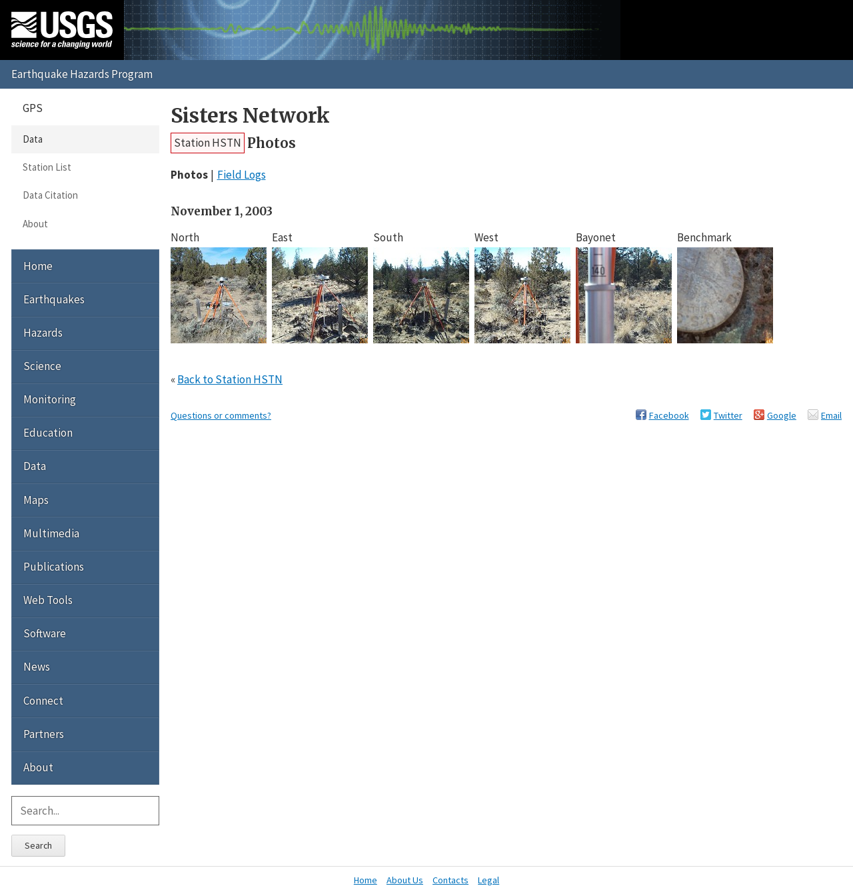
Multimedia (51, 533)
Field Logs (241, 174)
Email (831, 415)
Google (781, 415)
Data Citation (50, 195)
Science (42, 366)
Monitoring (49, 399)
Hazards (43, 332)
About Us (405, 880)
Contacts (450, 880)
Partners (43, 734)
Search (38, 845)
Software (44, 633)
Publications (53, 566)
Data (33, 139)
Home (38, 266)
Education (48, 432)
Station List (47, 167)
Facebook (669, 415)
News (36, 666)
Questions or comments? (221, 415)
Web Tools (48, 600)
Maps (36, 500)
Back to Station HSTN (230, 379)
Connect (43, 700)
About (35, 223)
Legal (488, 880)
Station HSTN (207, 142)
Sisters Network (250, 115)
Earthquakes (54, 299)
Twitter (728, 415)
